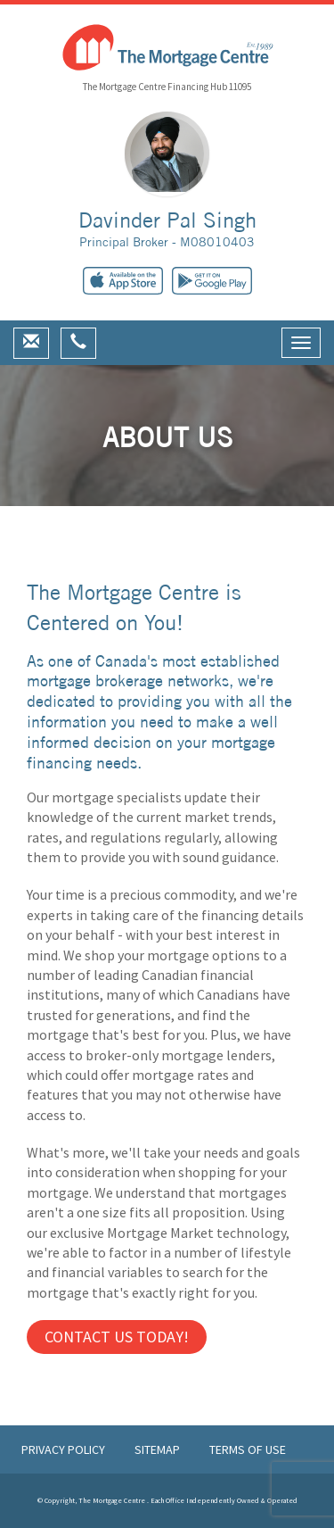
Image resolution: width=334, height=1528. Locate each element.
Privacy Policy (64, 1449)
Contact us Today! (117, 1336)
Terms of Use (247, 1449)
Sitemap (158, 1449)
